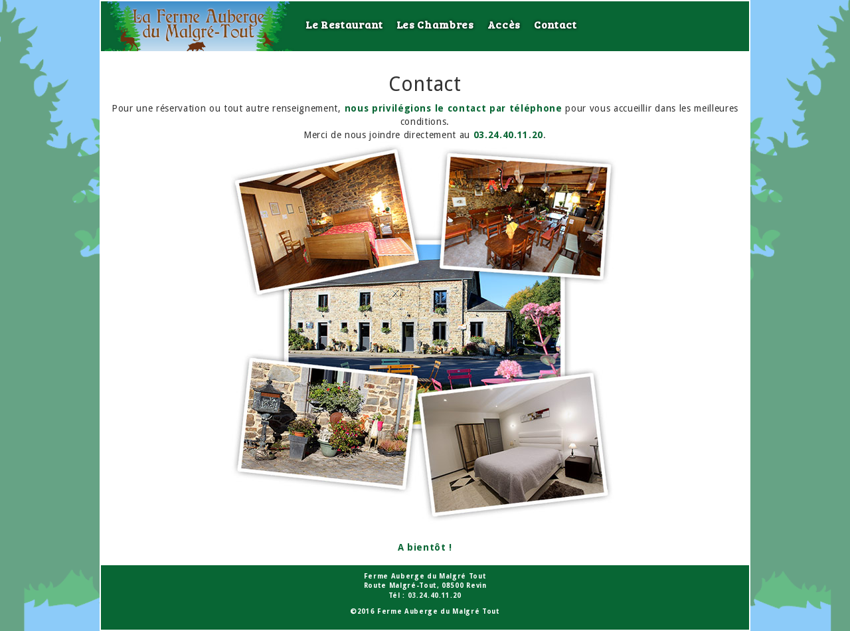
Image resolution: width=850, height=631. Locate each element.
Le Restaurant (344, 24)
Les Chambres (435, 24)
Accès (504, 24)
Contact (555, 24)
